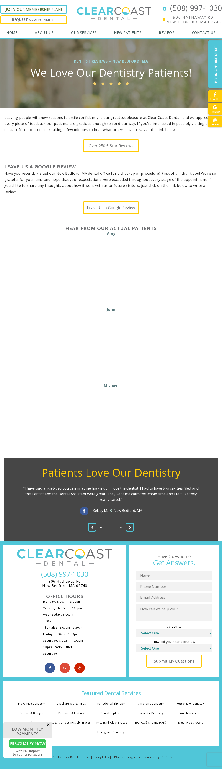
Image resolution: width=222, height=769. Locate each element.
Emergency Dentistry (110, 733)
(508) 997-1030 (191, 8)
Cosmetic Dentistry (150, 714)
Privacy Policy (101, 758)
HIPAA (115, 758)
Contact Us (203, 32)
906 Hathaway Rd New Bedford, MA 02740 (64, 584)
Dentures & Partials (71, 714)
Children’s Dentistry (151, 704)
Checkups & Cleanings (71, 704)
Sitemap (85, 758)
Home (12, 32)
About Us (44, 32)
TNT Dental (166, 758)
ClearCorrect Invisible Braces (71, 723)
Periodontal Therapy (111, 704)
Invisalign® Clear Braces (111, 723)
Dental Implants (111, 714)
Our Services (83, 32)
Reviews (166, 32)
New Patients (128, 32)
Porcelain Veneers (190, 714)
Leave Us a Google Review (111, 208)
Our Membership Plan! (33, 9)
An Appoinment (33, 19)
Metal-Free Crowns (190, 723)
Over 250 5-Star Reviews (111, 145)
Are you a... (174, 627)
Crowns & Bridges (31, 714)
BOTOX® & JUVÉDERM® (150, 723)
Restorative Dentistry (190, 704)
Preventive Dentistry (31, 704)
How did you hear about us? (174, 642)
